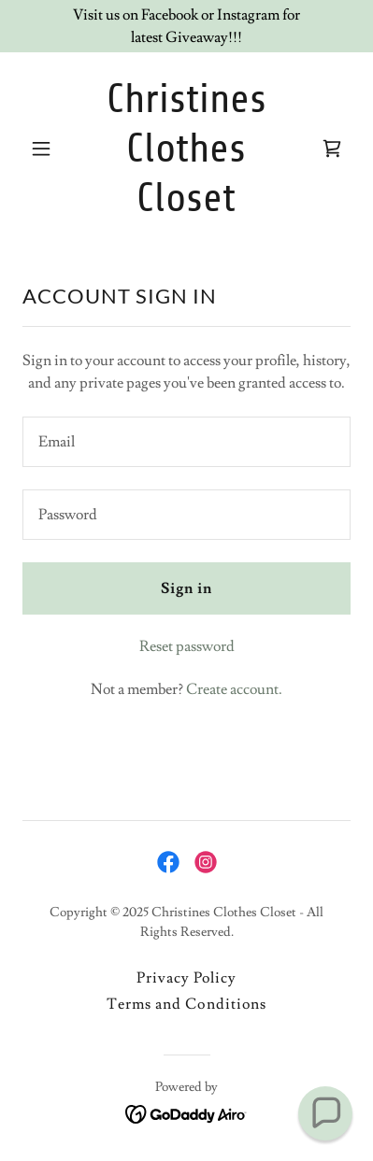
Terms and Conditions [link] (186, 1004)
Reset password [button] (187, 646)
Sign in (186, 588)
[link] (186, 206)
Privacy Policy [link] (186, 978)
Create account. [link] (234, 689)
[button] (47, 148)
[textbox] (186, 442)
